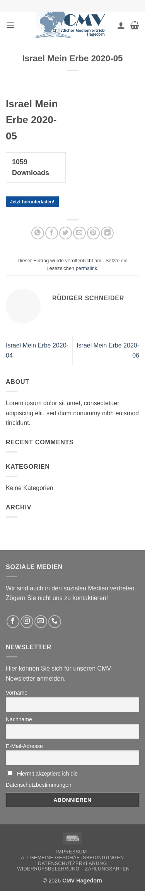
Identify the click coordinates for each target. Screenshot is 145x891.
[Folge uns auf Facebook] (13, 621)
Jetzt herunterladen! (32, 202)
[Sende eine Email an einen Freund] (79, 233)
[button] (10, 24)
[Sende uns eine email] (40, 621)
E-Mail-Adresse (24, 746)
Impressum (71, 852)
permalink (86, 268)
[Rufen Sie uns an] (54, 621)
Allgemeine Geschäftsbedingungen (72, 857)
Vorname (16, 693)
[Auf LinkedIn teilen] (107, 233)
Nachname (19, 719)
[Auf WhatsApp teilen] (37, 233)
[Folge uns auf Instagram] (26, 621)
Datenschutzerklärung (72, 863)
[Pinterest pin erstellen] (93, 233)
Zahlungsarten (107, 869)
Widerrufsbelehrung (48, 869)
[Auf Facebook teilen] (51, 233)
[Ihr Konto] (121, 25)
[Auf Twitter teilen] (65, 233)
